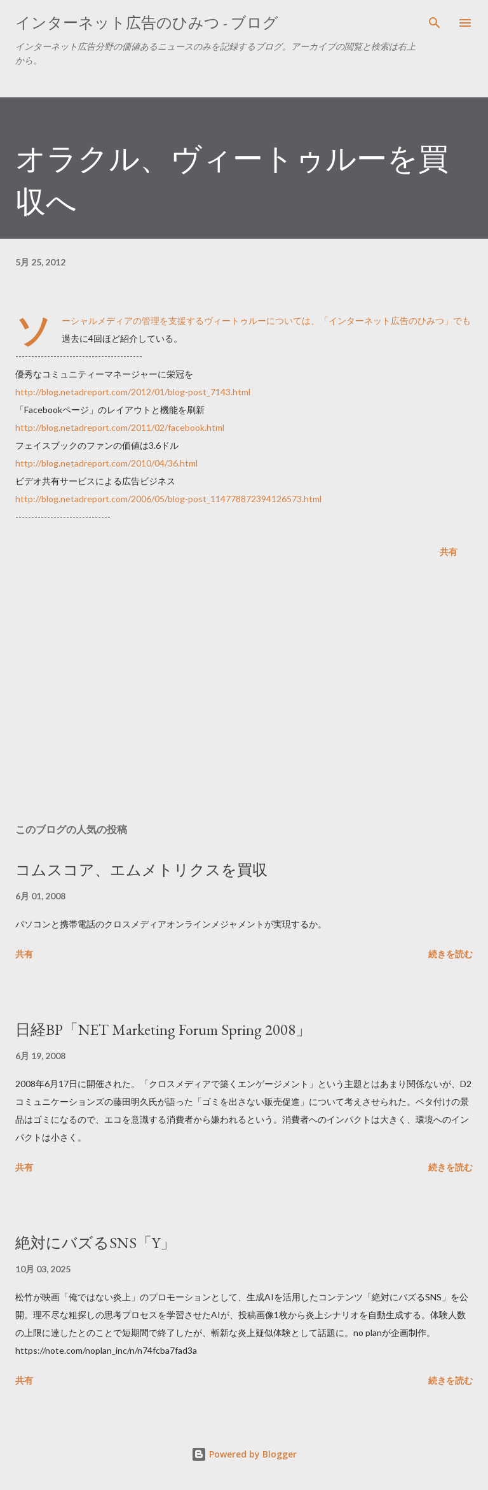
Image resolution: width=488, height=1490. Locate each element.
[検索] (434, 23)
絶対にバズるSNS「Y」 (95, 1243)
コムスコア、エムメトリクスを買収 (141, 870)
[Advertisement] (244, 693)
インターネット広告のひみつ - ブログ (146, 22)
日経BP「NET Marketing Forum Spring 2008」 (163, 1029)
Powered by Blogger (244, 1454)
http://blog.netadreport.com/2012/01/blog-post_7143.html (132, 391)
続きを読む (450, 953)
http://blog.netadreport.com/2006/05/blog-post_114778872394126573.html (168, 498)
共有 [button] (449, 551)
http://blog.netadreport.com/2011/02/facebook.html (119, 427)
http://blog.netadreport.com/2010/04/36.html (106, 463)
